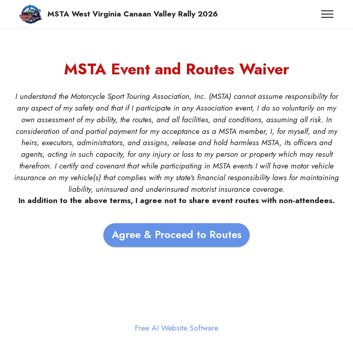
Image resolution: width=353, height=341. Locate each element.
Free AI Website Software (176, 328)
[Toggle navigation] (327, 14)
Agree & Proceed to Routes (177, 234)
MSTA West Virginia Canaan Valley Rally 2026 (132, 14)
